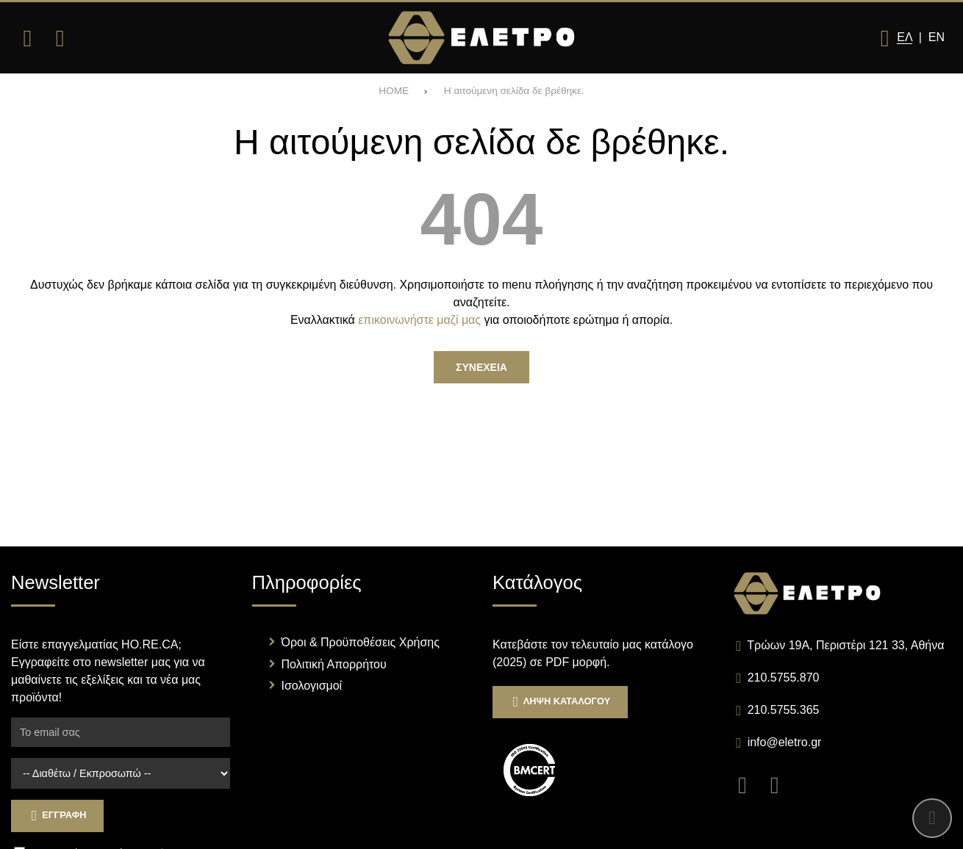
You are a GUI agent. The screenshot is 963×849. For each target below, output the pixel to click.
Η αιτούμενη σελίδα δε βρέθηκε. (514, 90)
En (936, 37)
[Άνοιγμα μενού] (27, 38)
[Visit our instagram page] (779, 784)
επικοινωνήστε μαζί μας (419, 320)
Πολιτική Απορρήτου (334, 664)
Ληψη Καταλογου (560, 702)
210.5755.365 (784, 710)
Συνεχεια (481, 367)
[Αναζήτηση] (59, 38)
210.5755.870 (784, 677)
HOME (394, 90)
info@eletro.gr (785, 742)
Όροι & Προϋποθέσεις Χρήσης (361, 642)
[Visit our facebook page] (750, 784)
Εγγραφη (57, 816)
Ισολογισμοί (312, 685)
